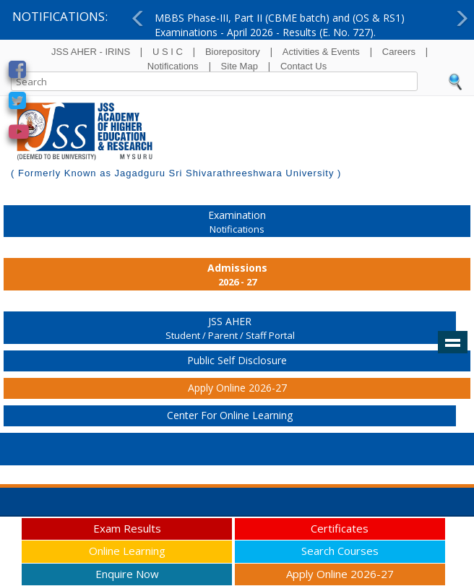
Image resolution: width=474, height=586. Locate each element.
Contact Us (303, 66)
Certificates (340, 528)
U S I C (167, 51)
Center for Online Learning (230, 415)
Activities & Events (321, 51)
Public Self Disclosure (237, 360)
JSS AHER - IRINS (90, 51)
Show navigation (452, 342)
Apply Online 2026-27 (237, 388)
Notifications (173, 66)
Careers (398, 51)
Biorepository (232, 51)
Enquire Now (127, 573)
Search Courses (340, 550)
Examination (237, 223)
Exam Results (127, 528)
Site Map (239, 66)
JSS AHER (229, 329)
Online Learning (127, 550)
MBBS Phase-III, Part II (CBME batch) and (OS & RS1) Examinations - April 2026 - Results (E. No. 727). (280, 25)
